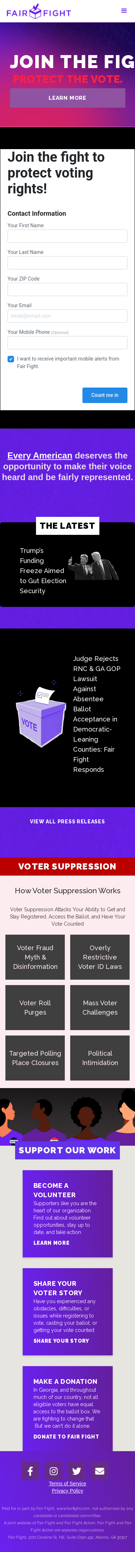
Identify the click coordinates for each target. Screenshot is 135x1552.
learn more (67, 98)
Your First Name (67, 233)
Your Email (67, 313)
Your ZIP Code (67, 286)
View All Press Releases (67, 821)
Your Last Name (67, 259)
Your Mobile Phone (67, 339)
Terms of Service (67, 1483)
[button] (124, 11)
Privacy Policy (67, 1491)
